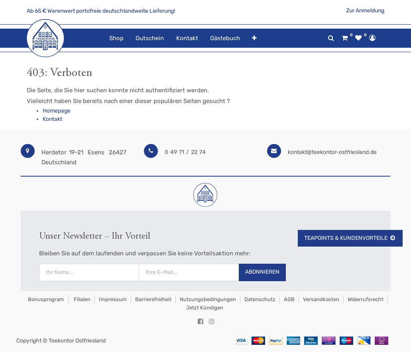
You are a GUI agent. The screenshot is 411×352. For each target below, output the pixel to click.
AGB (289, 299)
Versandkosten (321, 299)
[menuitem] (116, 38)
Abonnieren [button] (262, 271)
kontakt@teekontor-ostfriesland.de (332, 152)
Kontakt (52, 119)
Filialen (81, 299)
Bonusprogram (45, 299)
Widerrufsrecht (365, 299)
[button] (254, 38)
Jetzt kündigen (204, 308)
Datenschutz (259, 299)
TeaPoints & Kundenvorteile (350, 238)
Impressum (113, 299)
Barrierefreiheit (153, 299)
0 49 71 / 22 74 (185, 152)
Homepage (57, 110)
